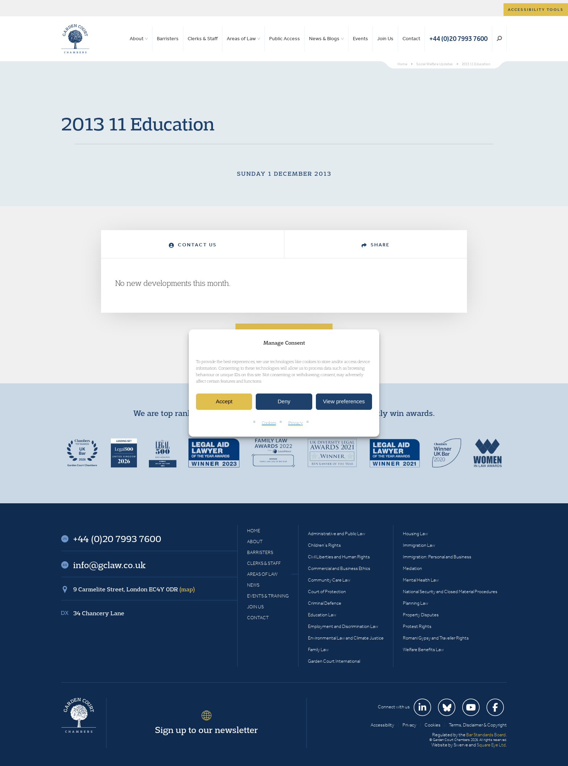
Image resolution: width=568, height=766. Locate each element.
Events (360, 39)
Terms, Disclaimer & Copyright (478, 725)
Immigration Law (419, 545)
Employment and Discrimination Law (343, 626)
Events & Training (268, 596)
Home (253, 530)
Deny (283, 402)
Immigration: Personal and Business (437, 556)
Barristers (168, 39)
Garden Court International (334, 661)
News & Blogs (324, 39)
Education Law (322, 614)
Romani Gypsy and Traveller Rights (436, 638)
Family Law (318, 649)
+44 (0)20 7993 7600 (458, 38)
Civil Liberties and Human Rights (339, 556)
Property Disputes (421, 614)
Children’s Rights (324, 545)
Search (499, 38)
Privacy (295, 422)
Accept (224, 402)
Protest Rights (417, 626)
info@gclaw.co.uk (109, 564)
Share (376, 245)
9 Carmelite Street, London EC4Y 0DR (134, 589)
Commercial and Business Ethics (339, 568)
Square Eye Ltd (491, 745)
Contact (411, 39)
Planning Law (415, 603)
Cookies (269, 422)
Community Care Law (329, 580)
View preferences (344, 402)
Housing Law (415, 533)
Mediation (412, 568)
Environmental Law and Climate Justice (346, 638)
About (136, 39)
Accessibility (382, 725)
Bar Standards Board (486, 734)
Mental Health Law (421, 580)
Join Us (385, 39)
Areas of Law (241, 39)
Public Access (284, 39)
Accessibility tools (536, 9)
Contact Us (193, 245)
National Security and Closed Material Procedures (450, 591)
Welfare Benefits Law (423, 649)
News (253, 585)
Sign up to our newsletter (206, 729)
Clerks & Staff (203, 39)
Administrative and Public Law (336, 533)
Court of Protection (327, 591)
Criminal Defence (324, 603)
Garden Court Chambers (75, 38)
